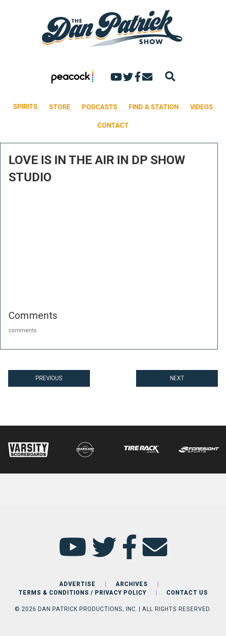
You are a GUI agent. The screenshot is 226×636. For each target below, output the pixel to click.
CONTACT (113, 125)
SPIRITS (25, 107)
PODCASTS (99, 107)
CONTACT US (187, 592)
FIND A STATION (154, 107)
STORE (59, 107)
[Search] (170, 76)
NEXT (177, 378)
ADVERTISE (77, 584)
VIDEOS (201, 107)
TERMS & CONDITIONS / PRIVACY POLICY (82, 592)
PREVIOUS (49, 378)
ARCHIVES (132, 584)
